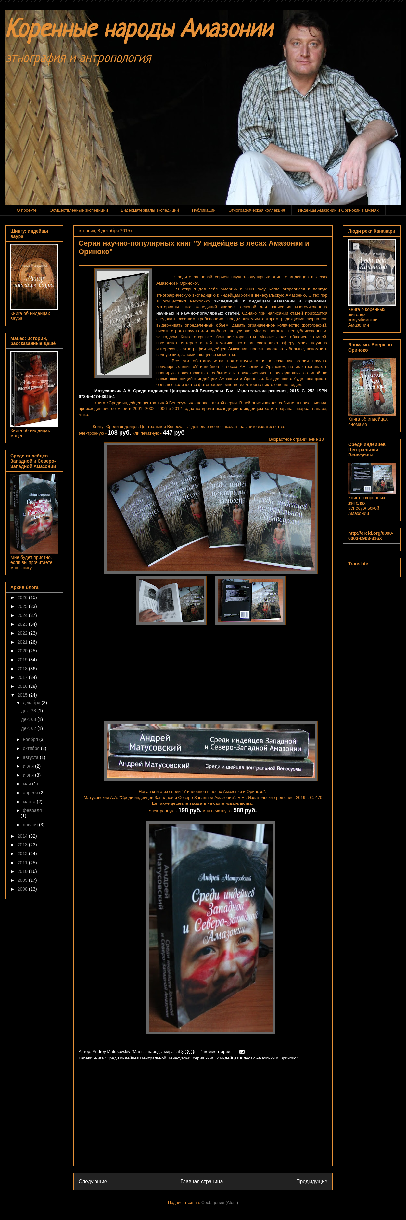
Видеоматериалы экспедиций (150, 210)
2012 (23, 853)
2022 (23, 633)
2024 (23, 615)
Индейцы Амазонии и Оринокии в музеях (338, 210)
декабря (32, 702)
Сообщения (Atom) (219, 1202)
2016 (23, 686)
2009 (23, 880)
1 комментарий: (217, 1051)
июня (29, 774)
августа (31, 757)
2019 (23, 659)
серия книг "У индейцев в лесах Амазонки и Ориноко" (245, 1058)
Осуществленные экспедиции (79, 210)
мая (27, 783)
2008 (23, 889)
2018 (23, 668)
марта (30, 801)
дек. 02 (29, 728)
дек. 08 (29, 719)
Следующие (93, 1181)
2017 (23, 677)
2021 (23, 642)
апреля (31, 792)
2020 (23, 650)
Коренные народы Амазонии (138, 31)
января (31, 824)
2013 (23, 844)
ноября (31, 739)
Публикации (204, 210)
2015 (23, 695)
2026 (23, 597)
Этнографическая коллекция (257, 210)
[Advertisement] (203, 1115)
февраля (32, 810)
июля (29, 766)
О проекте (27, 210)
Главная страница (201, 1181)
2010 (23, 871)
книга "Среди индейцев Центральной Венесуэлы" (142, 1058)
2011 (23, 862)
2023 (23, 624)
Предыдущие (311, 1181)
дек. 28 (29, 710)
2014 (23, 836)
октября (32, 748)
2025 (23, 606)
